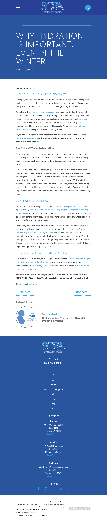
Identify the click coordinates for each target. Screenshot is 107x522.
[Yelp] (68, 488)
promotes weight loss (77, 206)
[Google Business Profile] (61, 488)
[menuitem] (19, 515)
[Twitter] (53, 488)
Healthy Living (33, 284)
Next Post (81, 292)
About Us (53, 384)
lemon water (48, 265)
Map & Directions (53, 434)
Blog (53, 403)
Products (53, 394)
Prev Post (25, 292)
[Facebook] (38, 488)
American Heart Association (43, 112)
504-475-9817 (53, 363)
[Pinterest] (46, 488)
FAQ (53, 399)
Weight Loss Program (53, 389)
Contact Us (53, 408)
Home (53, 380)
